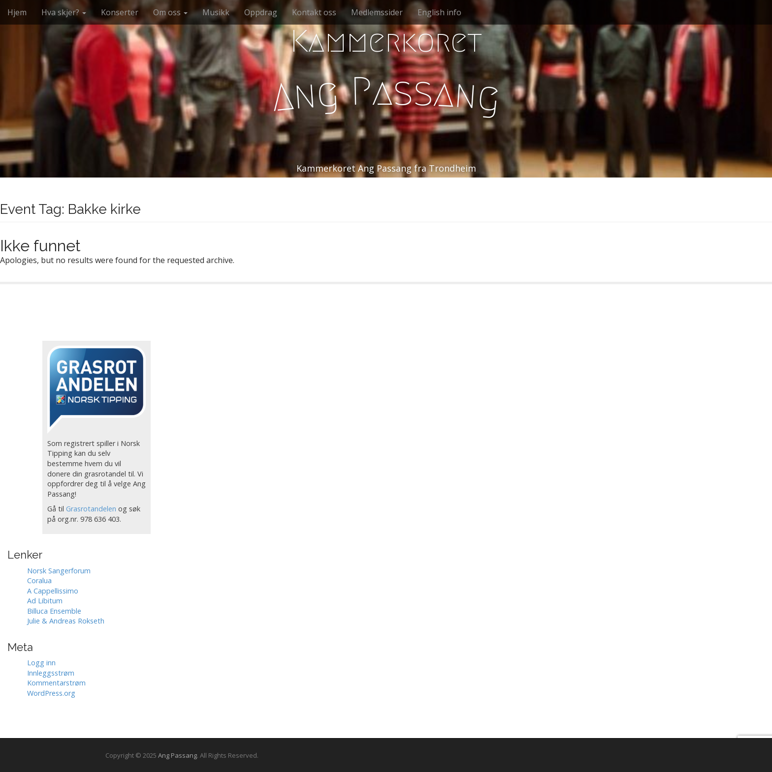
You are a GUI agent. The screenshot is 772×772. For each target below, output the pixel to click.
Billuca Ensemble (54, 611)
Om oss (170, 12)
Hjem (17, 12)
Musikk (215, 12)
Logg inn (41, 662)
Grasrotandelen (91, 508)
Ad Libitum (45, 600)
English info (439, 12)
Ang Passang (177, 755)
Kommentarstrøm (56, 682)
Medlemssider (377, 12)
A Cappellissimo (52, 590)
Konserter (119, 12)
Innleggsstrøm (50, 673)
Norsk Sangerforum (59, 570)
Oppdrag (260, 12)
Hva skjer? (63, 12)
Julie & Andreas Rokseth (65, 620)
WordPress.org (51, 693)
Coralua (39, 580)
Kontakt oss (314, 12)
